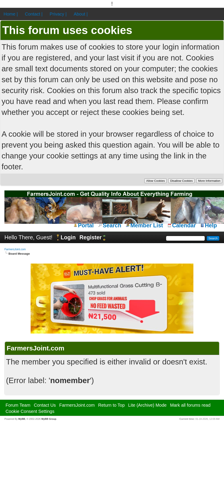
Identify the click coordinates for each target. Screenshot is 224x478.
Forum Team (18, 405)
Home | (11, 14)
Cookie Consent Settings (30, 411)
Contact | (34, 14)
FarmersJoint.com (15, 249)
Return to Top (111, 405)
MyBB (21, 419)
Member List (146, 225)
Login (68, 237)
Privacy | (58, 14)
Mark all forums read (190, 405)
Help (211, 225)
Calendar (184, 225)
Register (90, 237)
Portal (86, 225)
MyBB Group (48, 419)
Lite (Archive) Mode (147, 405)
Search (112, 225)
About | (81, 14)
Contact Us (45, 405)
